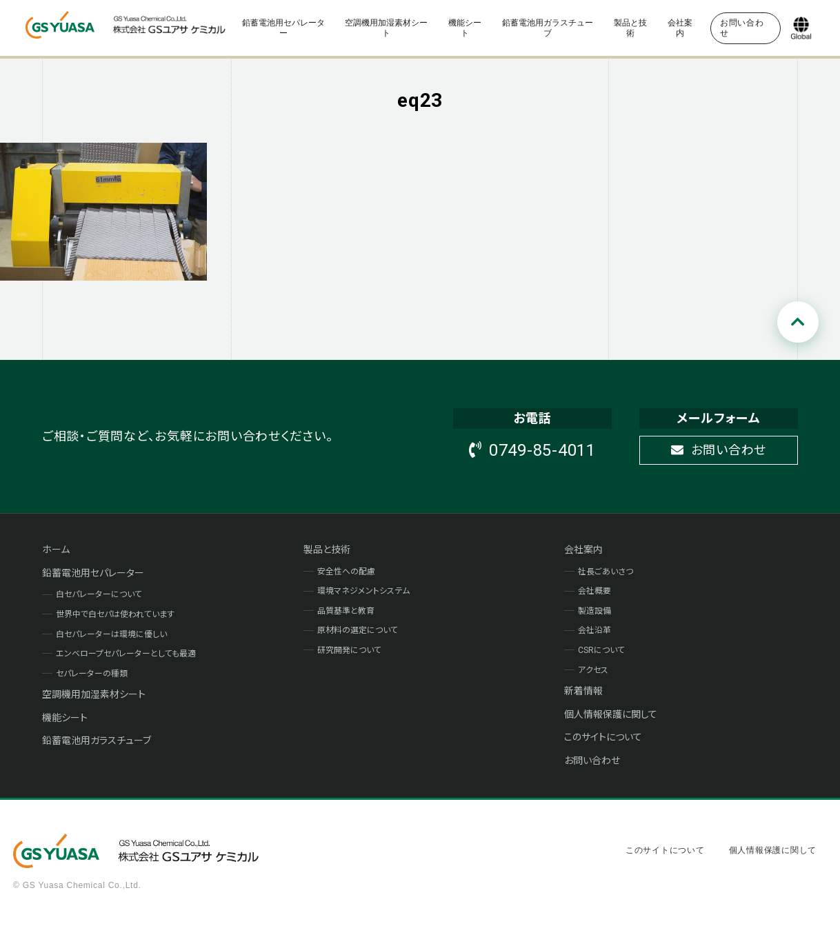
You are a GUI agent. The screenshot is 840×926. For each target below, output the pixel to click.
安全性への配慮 (346, 571)
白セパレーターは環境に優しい (111, 634)
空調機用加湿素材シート (386, 28)
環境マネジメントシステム (363, 591)
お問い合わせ (718, 450)
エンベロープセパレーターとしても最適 (126, 653)
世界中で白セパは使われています (115, 614)
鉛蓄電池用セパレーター (283, 28)
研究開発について (349, 650)
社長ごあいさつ (605, 571)
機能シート (464, 28)
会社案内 (680, 28)
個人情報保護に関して (610, 714)
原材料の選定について (357, 630)
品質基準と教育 (345, 611)
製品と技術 (630, 28)
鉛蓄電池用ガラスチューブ (547, 28)
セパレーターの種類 (92, 673)
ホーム (56, 549)
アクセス (593, 670)
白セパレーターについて (99, 594)
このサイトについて (603, 737)
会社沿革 (594, 630)
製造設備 (594, 611)
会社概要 (594, 591)
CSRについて (601, 650)
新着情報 (583, 690)
